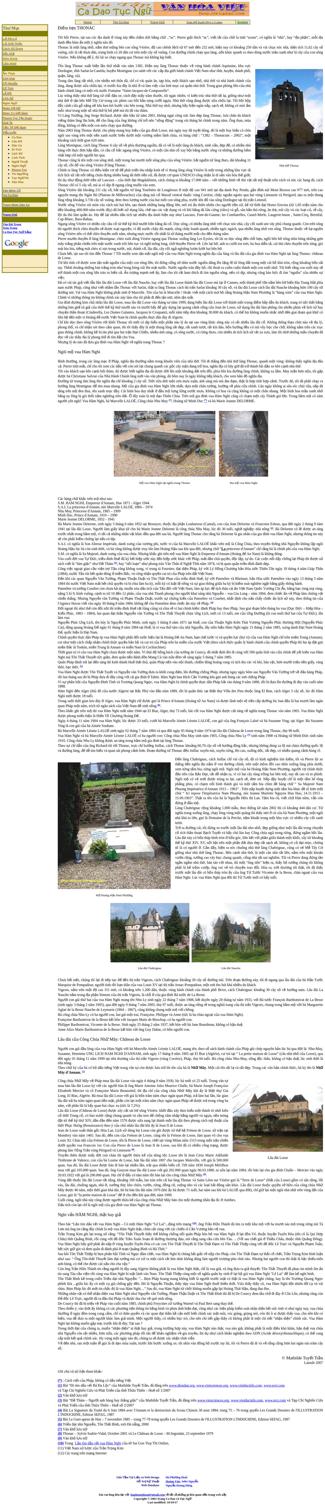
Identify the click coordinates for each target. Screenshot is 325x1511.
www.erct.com (274, 1385)
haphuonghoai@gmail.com (147, 1494)
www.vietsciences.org (212, 1385)
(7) (83, 1071)
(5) (81, 666)
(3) (115, 562)
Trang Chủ (10, 214)
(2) (271, 528)
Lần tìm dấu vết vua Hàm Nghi (98, 1443)
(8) (132, 1149)
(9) (204, 1174)
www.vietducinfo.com (246, 1385)
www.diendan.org (182, 1385)
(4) (211, 602)
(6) (158, 704)
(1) (60, 1385)
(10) (194, 1223)
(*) (170, 400)
